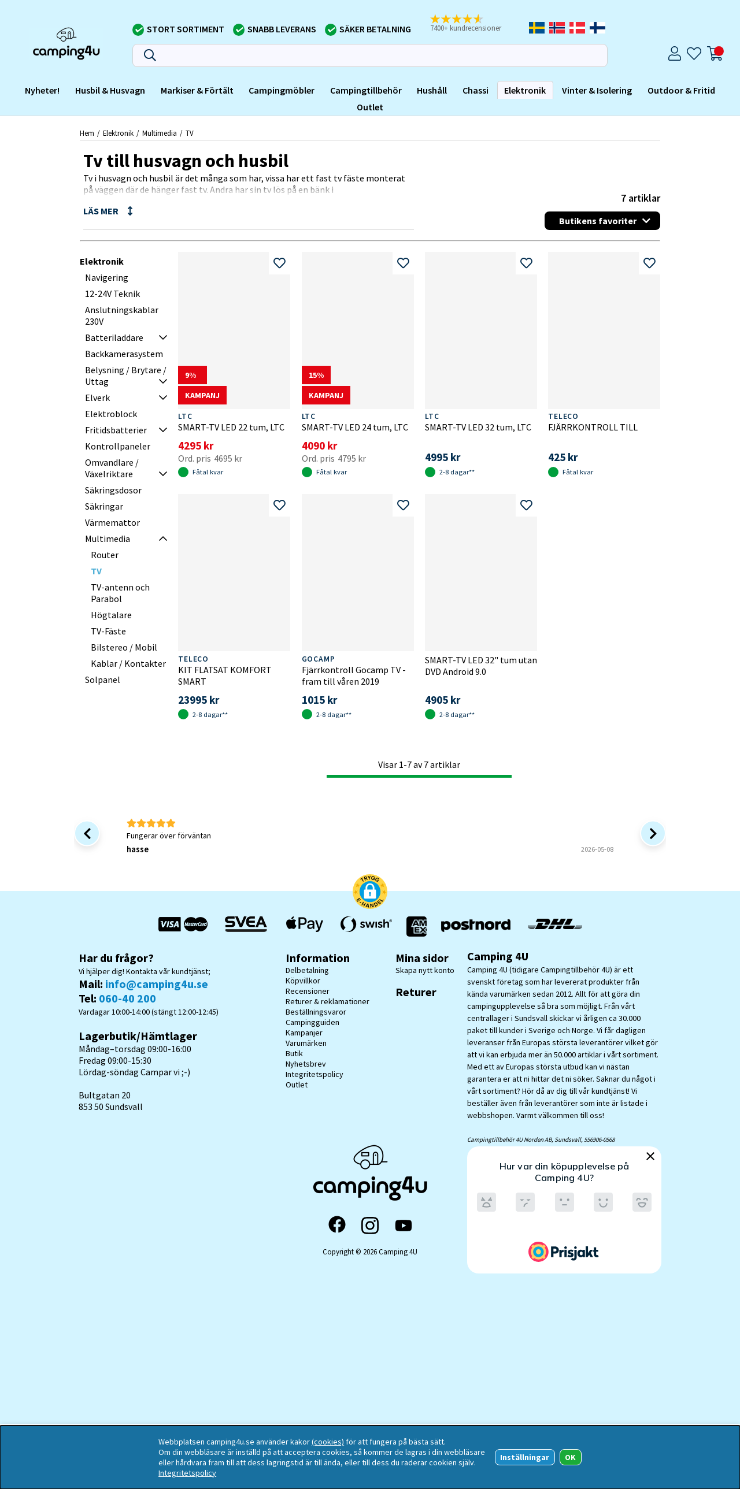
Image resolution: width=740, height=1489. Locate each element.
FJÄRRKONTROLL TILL (593, 427)
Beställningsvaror (316, 1012)
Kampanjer (304, 1032)
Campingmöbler (281, 90)
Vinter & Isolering (597, 90)
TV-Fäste (108, 631)
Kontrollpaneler (117, 446)
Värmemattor (112, 522)
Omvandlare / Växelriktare (112, 468)
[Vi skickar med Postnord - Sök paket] (475, 926)
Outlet (370, 107)
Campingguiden (312, 1022)
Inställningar (524, 1457)
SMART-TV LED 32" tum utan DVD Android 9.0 (481, 665)
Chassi (475, 90)
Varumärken (306, 1043)
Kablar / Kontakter (128, 663)
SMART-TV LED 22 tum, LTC (231, 427)
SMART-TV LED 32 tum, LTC (478, 427)
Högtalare (111, 615)
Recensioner (308, 991)
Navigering (106, 277)
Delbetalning (307, 970)
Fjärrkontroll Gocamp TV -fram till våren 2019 (354, 675)
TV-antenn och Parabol (120, 592)
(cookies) (328, 1441)
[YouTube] (403, 1226)
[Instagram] (370, 1225)
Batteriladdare (114, 337)
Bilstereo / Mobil (124, 647)
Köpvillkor (303, 980)
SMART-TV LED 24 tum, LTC (355, 427)
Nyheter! (42, 90)
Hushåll (432, 90)
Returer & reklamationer (327, 1001)
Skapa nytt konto (424, 970)
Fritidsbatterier (116, 430)
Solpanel (102, 679)
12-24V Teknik (112, 293)
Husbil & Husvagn (110, 90)
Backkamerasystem (124, 353)
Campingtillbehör (366, 90)
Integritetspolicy (314, 1074)
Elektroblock (111, 413)
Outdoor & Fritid (681, 90)
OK (570, 1457)
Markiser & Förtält (197, 90)
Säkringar (104, 506)
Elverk (97, 397)
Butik (294, 1053)
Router (105, 554)
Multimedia (159, 133)
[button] (473, 24)
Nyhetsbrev (306, 1064)
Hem (87, 133)
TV (190, 133)
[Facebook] (337, 1225)
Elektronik (525, 90)
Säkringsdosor (113, 490)
